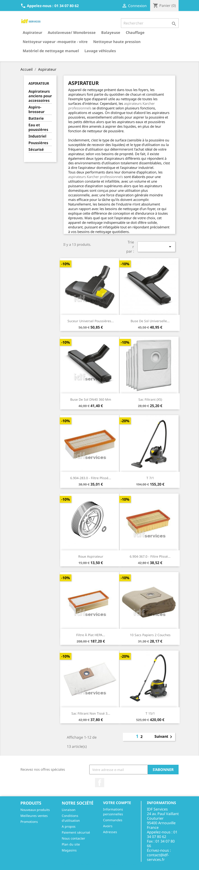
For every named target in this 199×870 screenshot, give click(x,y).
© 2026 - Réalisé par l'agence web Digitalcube (100, 864)
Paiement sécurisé (76, 832)
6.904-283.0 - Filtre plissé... (90, 478)
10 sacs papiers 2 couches (150, 635)
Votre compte (117, 802)
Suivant (164, 737)
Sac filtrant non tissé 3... (90, 713)
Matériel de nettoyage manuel (51, 50)
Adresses (110, 832)
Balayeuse (110, 32)
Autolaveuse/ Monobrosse (72, 32)
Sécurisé (36, 149)
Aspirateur (32, 32)
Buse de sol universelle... (150, 321)
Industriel (37, 136)
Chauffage (135, 32)
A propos (69, 826)
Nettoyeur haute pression (116, 41)
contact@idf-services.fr (158, 857)
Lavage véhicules (100, 50)
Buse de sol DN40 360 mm (90, 399)
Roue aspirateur (90, 556)
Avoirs (107, 826)
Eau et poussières (38, 127)
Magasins (69, 850)
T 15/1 (150, 713)
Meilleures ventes (34, 815)
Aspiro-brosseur (36, 109)
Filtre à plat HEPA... (90, 635)
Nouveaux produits (35, 810)
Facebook (99, 782)
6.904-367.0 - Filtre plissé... (150, 556)
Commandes (112, 820)
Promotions (29, 821)
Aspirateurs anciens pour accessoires (40, 96)
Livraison (69, 810)
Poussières (38, 142)
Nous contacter (73, 838)
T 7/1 (150, 478)
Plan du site (71, 844)
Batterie (36, 118)
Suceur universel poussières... (90, 321)
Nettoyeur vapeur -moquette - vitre (55, 41)
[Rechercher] (150, 23)
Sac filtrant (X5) (150, 399)
